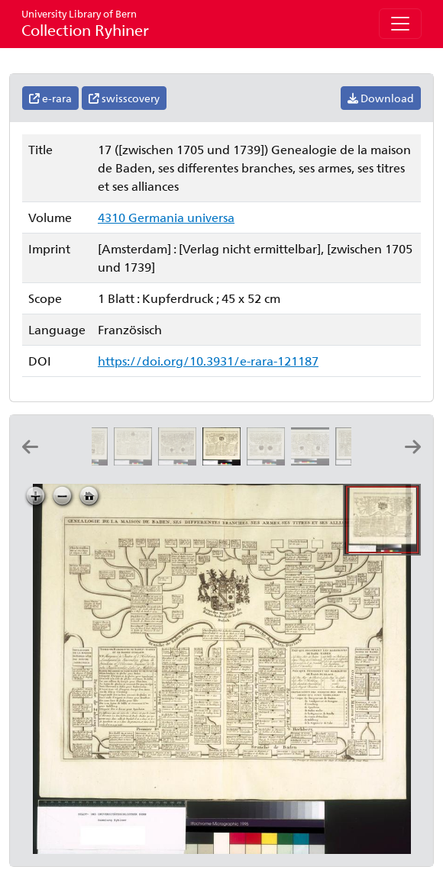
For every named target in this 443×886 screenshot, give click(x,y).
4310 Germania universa (166, 217)
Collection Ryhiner (85, 23)
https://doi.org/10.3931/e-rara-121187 (208, 361)
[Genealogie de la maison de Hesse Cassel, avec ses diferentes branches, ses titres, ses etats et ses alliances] (92, 461)
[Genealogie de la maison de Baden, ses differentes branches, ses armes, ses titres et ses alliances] (224, 461)
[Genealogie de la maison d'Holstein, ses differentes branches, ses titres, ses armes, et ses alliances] (180, 461)
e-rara (50, 98)
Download (381, 98)
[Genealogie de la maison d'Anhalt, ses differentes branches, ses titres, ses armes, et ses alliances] (269, 461)
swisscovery (124, 98)
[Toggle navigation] (400, 23)
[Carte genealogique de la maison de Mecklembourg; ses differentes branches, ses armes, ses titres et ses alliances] (136, 461)
